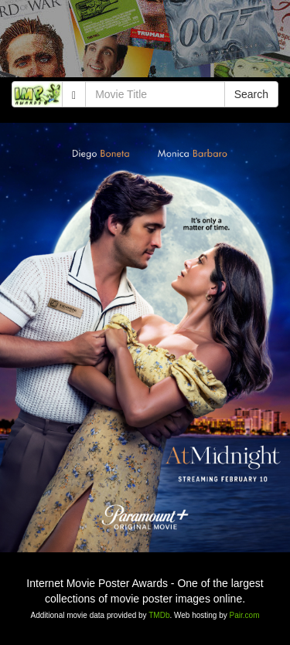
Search (251, 94)
